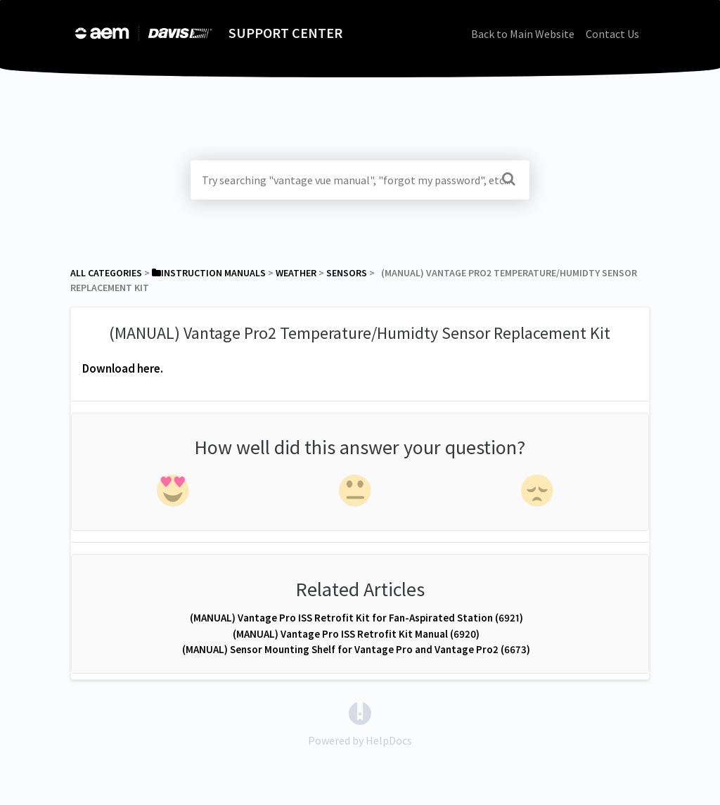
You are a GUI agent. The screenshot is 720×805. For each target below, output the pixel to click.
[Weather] (296, 272)
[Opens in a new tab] (360, 712)
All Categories (106, 272)
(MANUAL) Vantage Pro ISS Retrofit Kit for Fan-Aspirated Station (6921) (356, 617)
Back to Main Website (522, 34)
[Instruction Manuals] (209, 272)
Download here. (122, 368)
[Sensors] (346, 272)
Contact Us (612, 34)
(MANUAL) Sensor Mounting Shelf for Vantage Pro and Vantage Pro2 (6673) (356, 649)
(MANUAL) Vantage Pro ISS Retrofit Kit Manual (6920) (356, 633)
